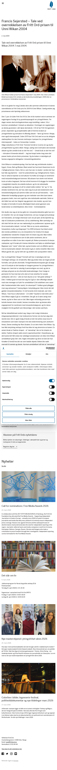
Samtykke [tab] (10, 354)
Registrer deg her (8, 446)
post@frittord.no (11, 742)
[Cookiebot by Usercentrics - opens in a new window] (46, 348)
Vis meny (4, 3)
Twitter (7, 754)
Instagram (11, 754)
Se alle (4, 466)
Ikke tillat (28, 420)
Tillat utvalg (28, 414)
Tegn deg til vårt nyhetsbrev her (12, 749)
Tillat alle (28, 408)
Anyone (15, 761)
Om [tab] (47, 354)
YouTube (15, 754)
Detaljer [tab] (28, 354)
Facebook (3, 754)
